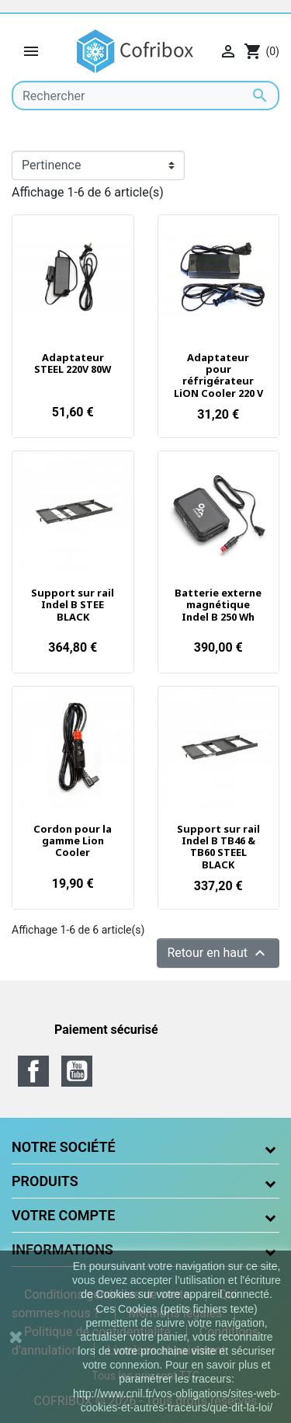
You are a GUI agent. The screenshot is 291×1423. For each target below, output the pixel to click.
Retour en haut (218, 953)
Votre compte (63, 1215)
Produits (45, 1181)
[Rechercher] (145, 95)
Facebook (33, 1071)
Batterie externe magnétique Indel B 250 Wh (218, 605)
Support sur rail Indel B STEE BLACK (72, 605)
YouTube (76, 1071)
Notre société (64, 1147)
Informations (62, 1249)
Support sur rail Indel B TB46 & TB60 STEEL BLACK (218, 847)
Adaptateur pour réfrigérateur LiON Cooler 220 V (218, 375)
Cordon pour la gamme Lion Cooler (72, 841)
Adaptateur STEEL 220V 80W (72, 363)
